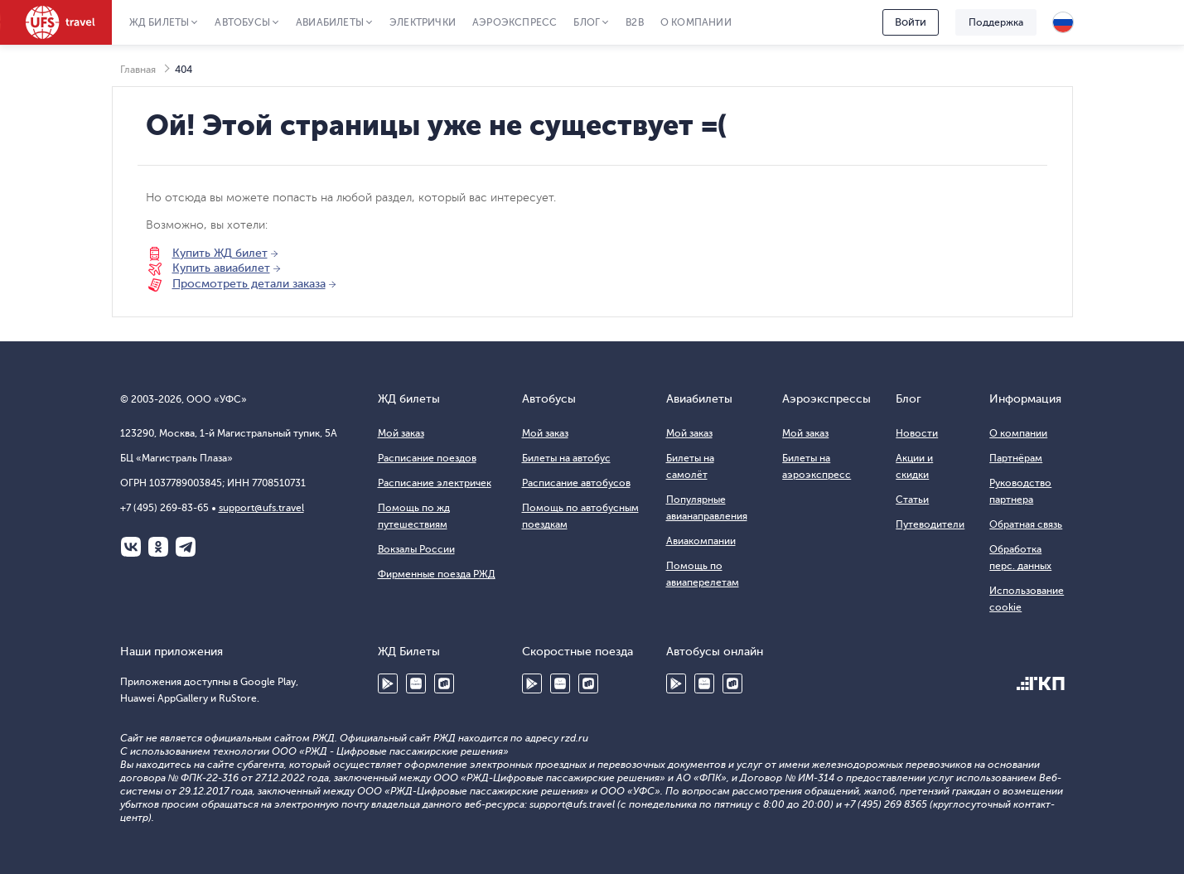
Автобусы (242, 22)
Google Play (388, 683)
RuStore (444, 683)
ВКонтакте (131, 547)
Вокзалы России (416, 549)
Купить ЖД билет (220, 253)
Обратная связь (1025, 524)
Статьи (912, 499)
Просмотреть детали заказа (249, 284)
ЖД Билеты (159, 22)
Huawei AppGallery (416, 683)
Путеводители (930, 524)
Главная (138, 69)
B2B (635, 22)
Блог (586, 22)
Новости (917, 433)
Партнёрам (1015, 458)
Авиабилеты (330, 22)
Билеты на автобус (566, 458)
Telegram (185, 547)
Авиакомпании (701, 541)
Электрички (422, 22)
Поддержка (996, 22)
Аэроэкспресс (514, 22)
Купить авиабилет (221, 268)
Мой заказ (401, 433)
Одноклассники (158, 547)
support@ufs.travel (261, 508)
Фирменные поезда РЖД (436, 574)
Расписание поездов (427, 458)
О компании (696, 22)
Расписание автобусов (576, 483)
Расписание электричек (434, 483)
